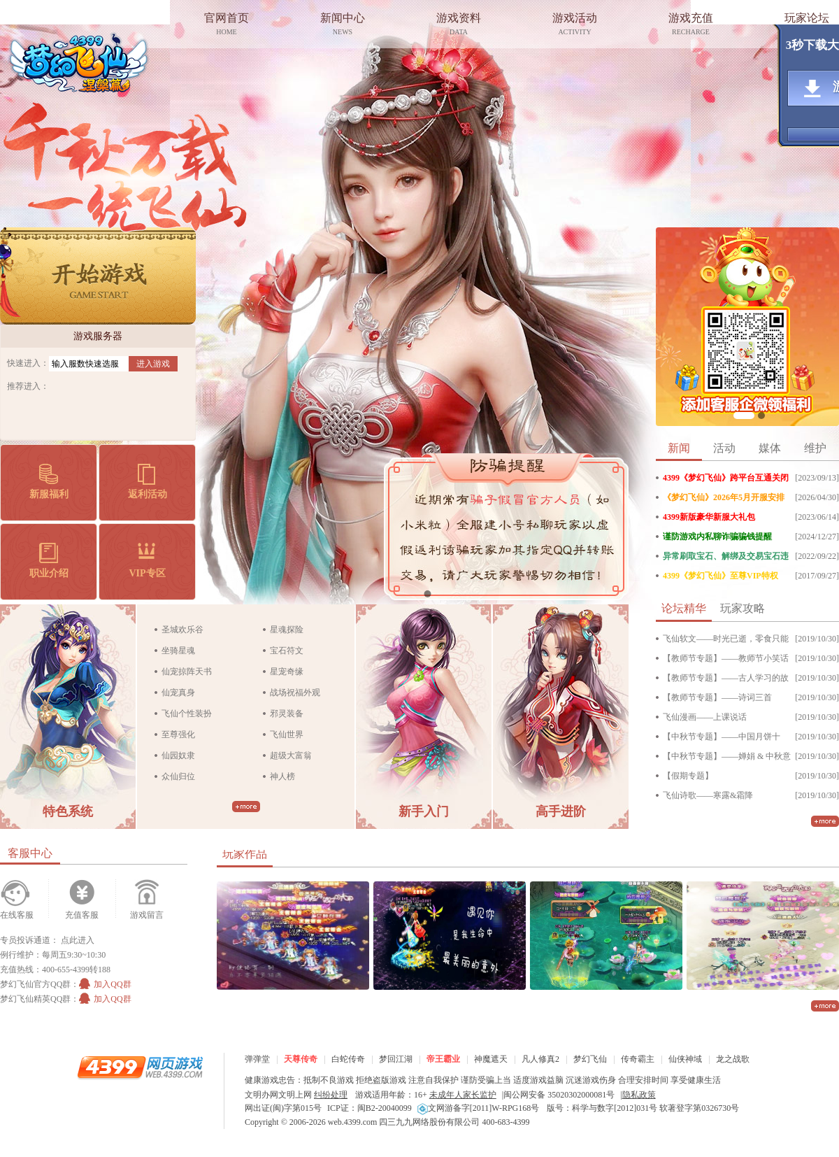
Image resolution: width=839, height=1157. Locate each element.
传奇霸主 (637, 1059)
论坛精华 (683, 608)
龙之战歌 (733, 1059)
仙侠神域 (685, 1059)
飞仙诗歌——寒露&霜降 (708, 795)
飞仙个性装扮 (187, 713)
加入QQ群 (105, 984)
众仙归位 (178, 776)
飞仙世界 (286, 734)
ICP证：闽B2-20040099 (369, 1108)
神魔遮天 (491, 1059)
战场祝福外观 (295, 692)
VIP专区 (147, 560)
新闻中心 (342, 25)
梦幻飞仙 (78, 62)
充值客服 (82, 915)
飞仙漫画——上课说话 (705, 717)
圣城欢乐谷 (182, 629)
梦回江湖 (396, 1059)
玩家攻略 (742, 608)
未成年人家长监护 (462, 1095)
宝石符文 (286, 650)
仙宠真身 (178, 692)
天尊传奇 (300, 1059)
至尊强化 (178, 734)
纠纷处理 (330, 1095)
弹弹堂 (257, 1059)
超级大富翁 (291, 755)
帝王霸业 (443, 1059)
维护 (815, 448)
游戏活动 (574, 25)
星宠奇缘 (286, 671)
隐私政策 (639, 1095)
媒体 (770, 448)
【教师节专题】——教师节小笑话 (726, 658)
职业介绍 (49, 560)
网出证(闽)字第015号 (283, 1108)
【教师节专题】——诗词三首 (717, 697)
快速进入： (28, 363)
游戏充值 (691, 25)
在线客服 (17, 915)
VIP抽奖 (761, 415)
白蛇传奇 (348, 1059)
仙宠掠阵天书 (187, 671)
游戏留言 (147, 915)
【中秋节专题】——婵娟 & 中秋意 (727, 756)
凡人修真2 (540, 1059)
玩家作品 (244, 854)
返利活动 (147, 481)
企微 (743, 415)
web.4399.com (353, 1122)
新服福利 (49, 481)
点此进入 (77, 940)
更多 (825, 821)
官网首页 (226, 25)
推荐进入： (28, 386)
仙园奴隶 (178, 755)
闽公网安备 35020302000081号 (559, 1095)
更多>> (246, 806)
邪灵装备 (286, 713)
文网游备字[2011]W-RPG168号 (478, 1108)
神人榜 (282, 776)
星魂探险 (286, 629)
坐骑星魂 (178, 650)
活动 (724, 448)
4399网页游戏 (140, 1067)
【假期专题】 (688, 776)
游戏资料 (458, 25)
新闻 (679, 448)
